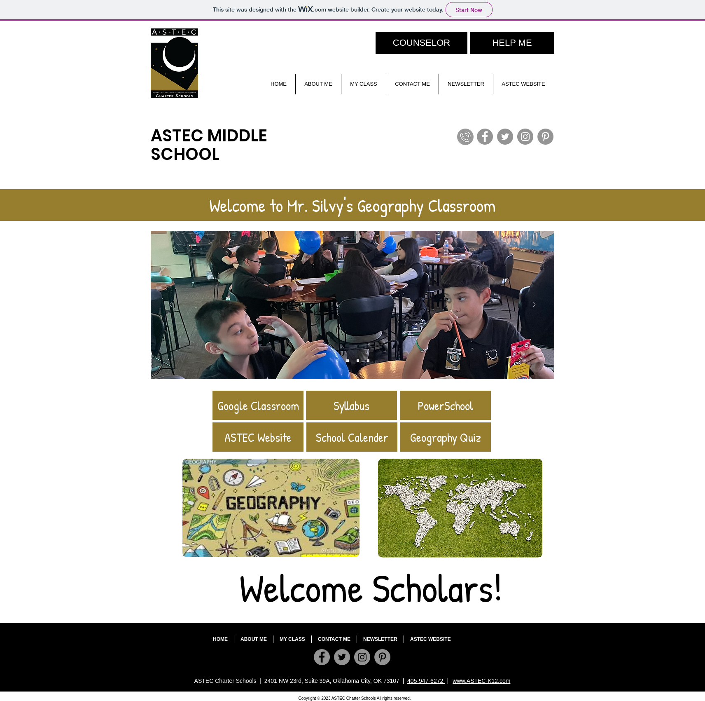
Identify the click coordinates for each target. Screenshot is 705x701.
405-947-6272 (426, 681)
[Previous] (171, 305)
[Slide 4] (337, 360)
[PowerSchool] (445, 405)
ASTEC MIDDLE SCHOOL (209, 145)
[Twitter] (505, 137)
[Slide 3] (358, 360)
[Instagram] (525, 137)
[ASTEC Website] (257, 437)
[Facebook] (485, 137)
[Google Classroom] (257, 405)
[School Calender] (351, 437)
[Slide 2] (347, 360)
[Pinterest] (545, 137)
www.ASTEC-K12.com (481, 681)
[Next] (534, 305)
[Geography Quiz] (445, 437)
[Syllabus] (351, 405)
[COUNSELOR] (421, 43)
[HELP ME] (512, 43)
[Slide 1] (368, 360)
